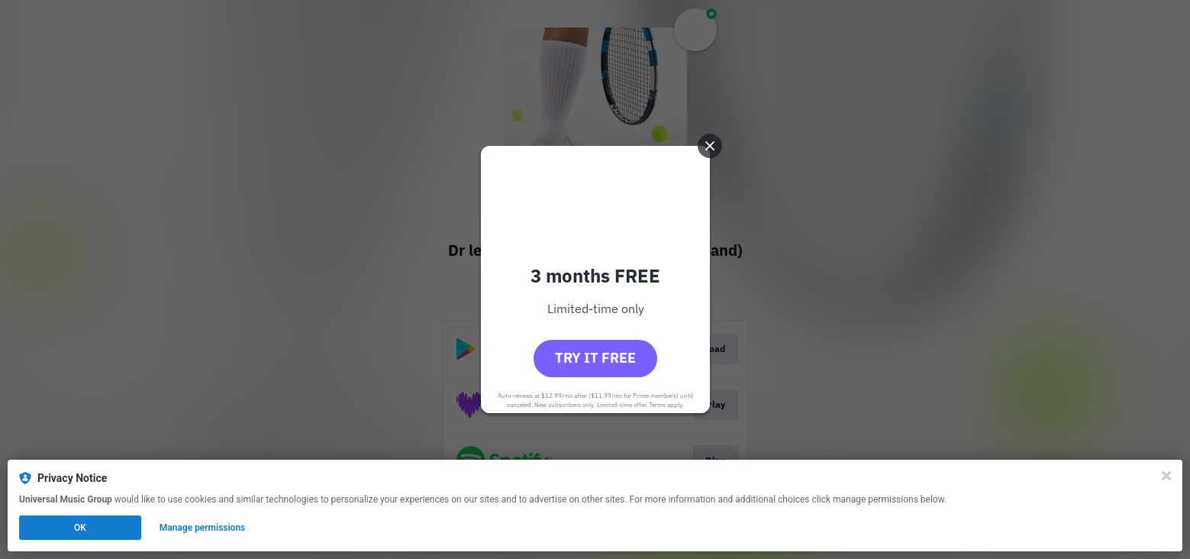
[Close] (1166, 476)
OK (80, 527)
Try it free (595, 358)
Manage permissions (203, 527)
